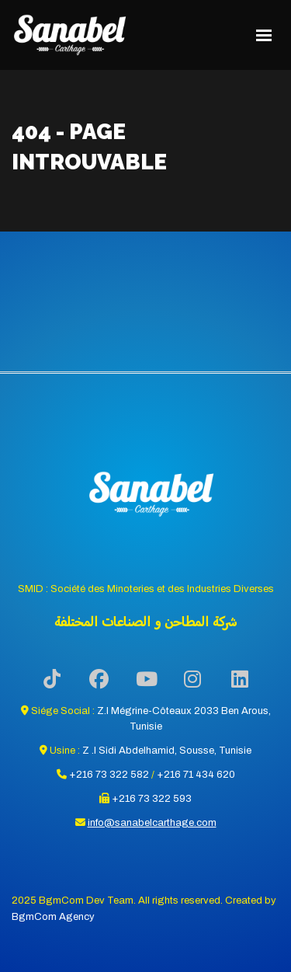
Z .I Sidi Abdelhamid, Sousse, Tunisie (166, 750)
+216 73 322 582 (109, 774)
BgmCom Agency (53, 916)
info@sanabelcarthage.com (152, 822)
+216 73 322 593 (152, 798)
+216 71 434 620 (196, 774)
